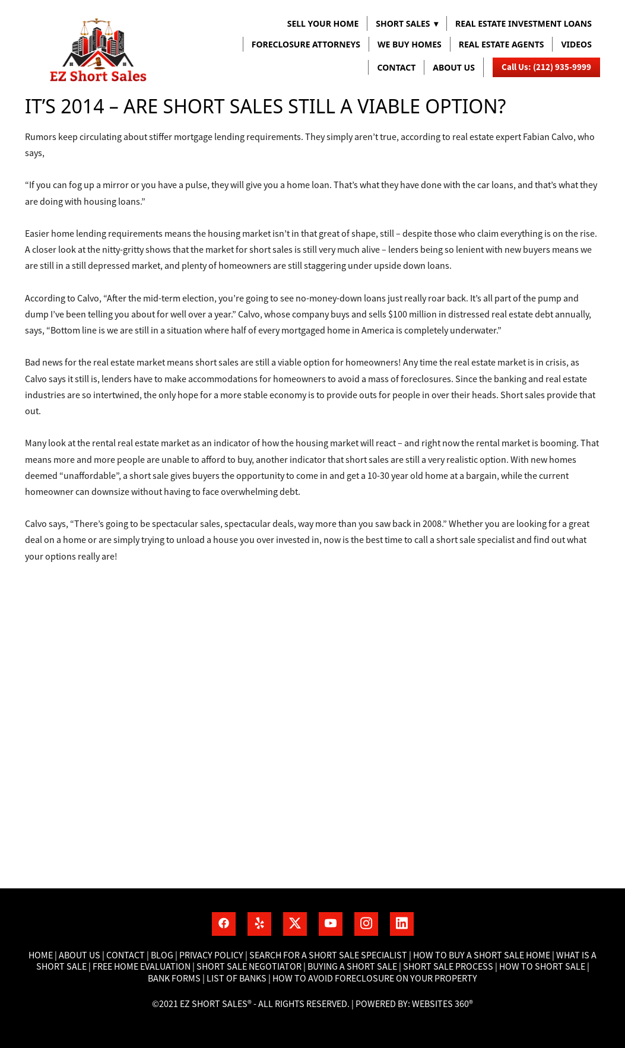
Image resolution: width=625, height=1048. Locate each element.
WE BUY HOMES (409, 44)
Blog (161, 955)
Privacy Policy (211, 955)
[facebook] (224, 924)
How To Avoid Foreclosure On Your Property (374, 979)
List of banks (236, 979)
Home (41, 955)
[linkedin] (402, 924)
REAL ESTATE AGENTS (501, 44)
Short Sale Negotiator (249, 967)
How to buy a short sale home (481, 955)
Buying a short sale (352, 967)
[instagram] (366, 924)
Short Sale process (448, 967)
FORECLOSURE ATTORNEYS (306, 44)
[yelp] (259, 924)
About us (454, 67)
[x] (295, 924)
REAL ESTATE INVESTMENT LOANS (523, 23)
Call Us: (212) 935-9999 (546, 67)
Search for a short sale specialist (328, 955)
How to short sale (542, 967)
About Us (79, 955)
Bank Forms (174, 979)
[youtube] (330, 924)
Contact (396, 67)
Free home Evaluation (142, 967)
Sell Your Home (323, 23)
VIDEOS (576, 44)
